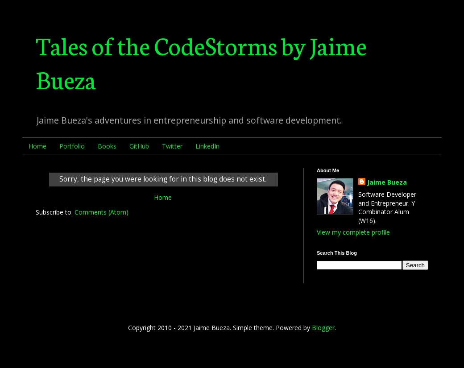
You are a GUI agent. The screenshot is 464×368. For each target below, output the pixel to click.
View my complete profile (353, 232)
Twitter (172, 146)
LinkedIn (207, 146)
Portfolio (72, 146)
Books (107, 146)
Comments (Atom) (101, 212)
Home (37, 146)
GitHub (139, 146)
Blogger (323, 327)
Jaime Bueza (387, 182)
